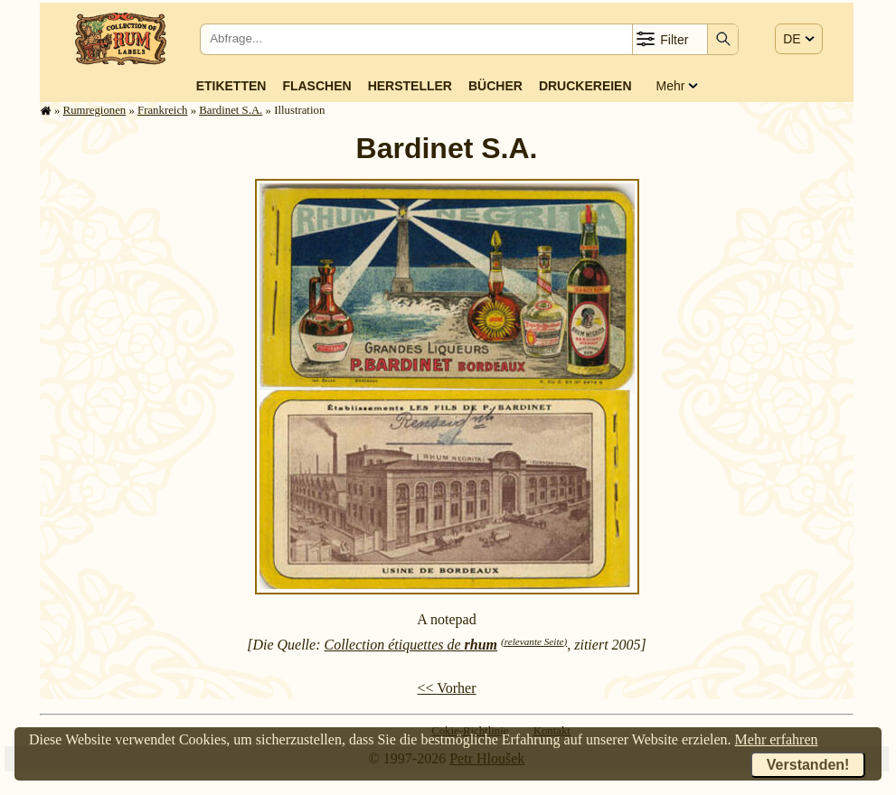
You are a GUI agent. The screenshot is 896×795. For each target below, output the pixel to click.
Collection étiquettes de (411, 644)
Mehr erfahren (776, 739)
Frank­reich (162, 110)
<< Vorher (446, 688)
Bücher (495, 86)
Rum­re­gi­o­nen (95, 110)
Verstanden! (808, 764)
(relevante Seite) (534, 641)
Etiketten (231, 86)
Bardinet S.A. (230, 110)
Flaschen (316, 86)
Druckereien (585, 86)
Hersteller (410, 86)
